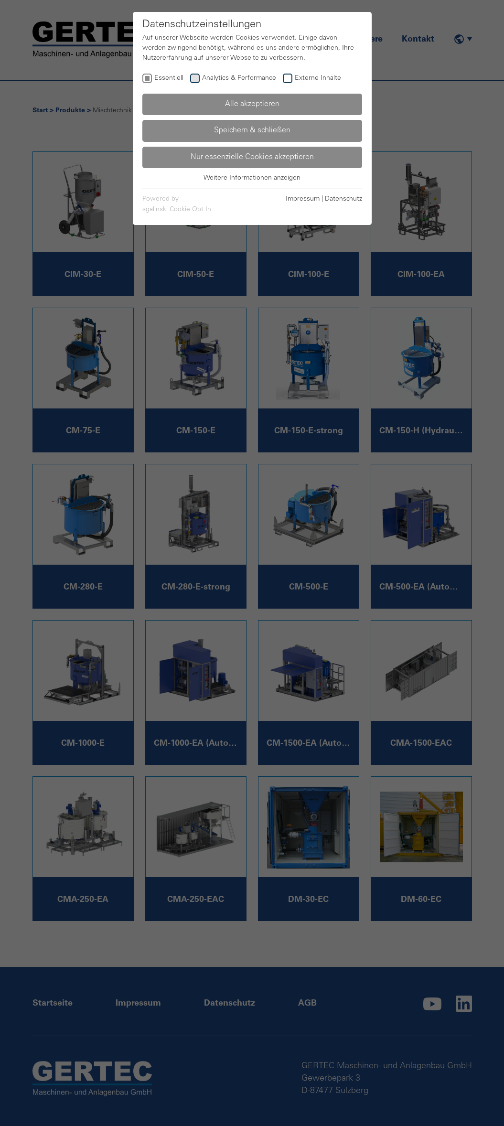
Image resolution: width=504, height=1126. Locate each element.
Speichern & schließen (252, 130)
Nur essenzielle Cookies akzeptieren (252, 157)
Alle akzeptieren (252, 104)
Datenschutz (343, 199)
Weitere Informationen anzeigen (252, 178)
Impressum (303, 199)
